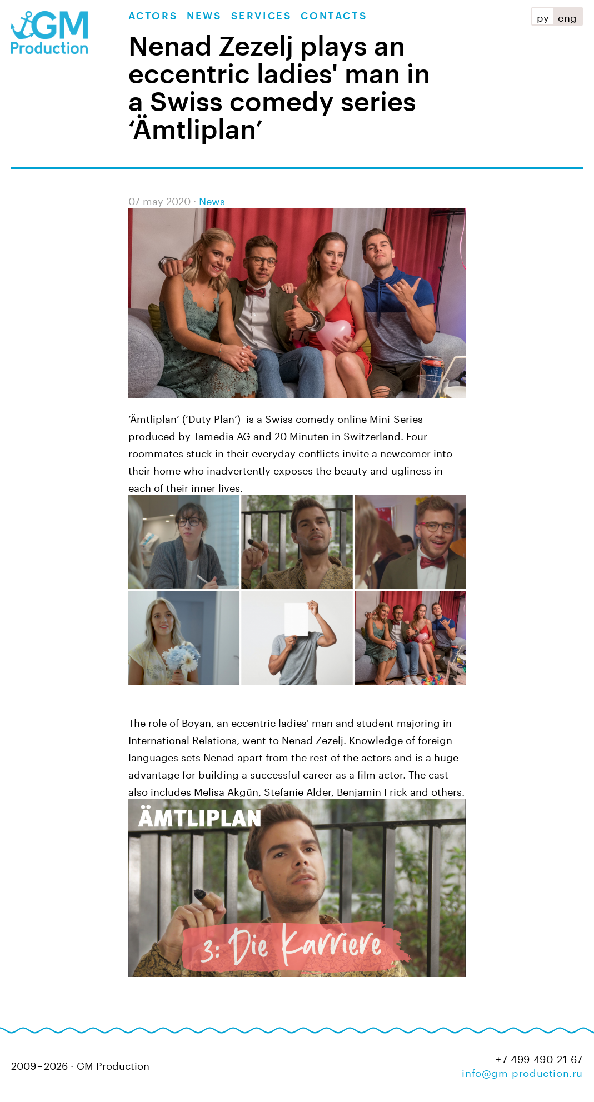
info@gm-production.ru (522, 1071)
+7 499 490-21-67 (539, 1058)
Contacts (334, 16)
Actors (153, 16)
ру (543, 16)
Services (261, 16)
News (204, 16)
